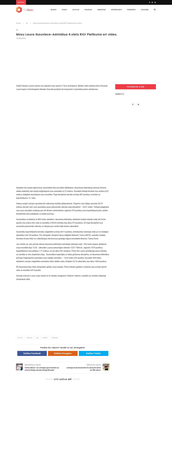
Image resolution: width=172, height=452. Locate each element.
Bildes (53, 10)
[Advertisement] (86, 58)
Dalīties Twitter (93, 353)
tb (17, 30)
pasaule (29, 338)
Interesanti (116, 10)
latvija (20, 338)
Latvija (75, 10)
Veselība (145, 10)
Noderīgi (131, 10)
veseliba (55, 338)
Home (18, 23)
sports (45, 338)
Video (64, 10)
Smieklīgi (101, 10)
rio (37, 338)
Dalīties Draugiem (63, 353)
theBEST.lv (119, 94)
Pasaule (88, 10)
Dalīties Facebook (32, 353)
